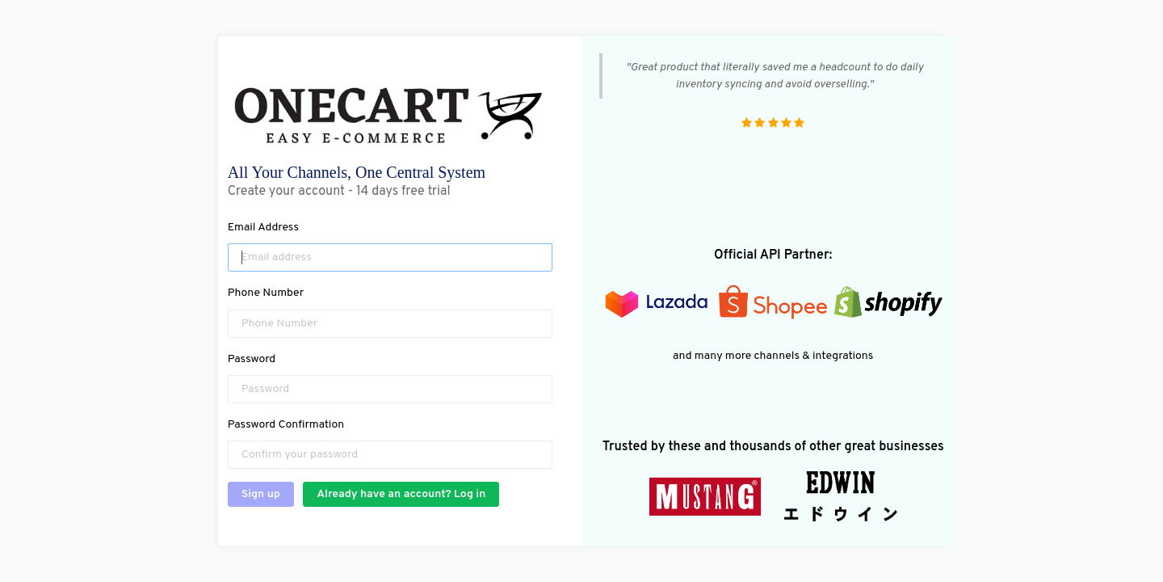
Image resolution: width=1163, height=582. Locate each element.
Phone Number (266, 293)
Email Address (263, 227)
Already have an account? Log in (401, 494)
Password (251, 359)
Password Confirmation (286, 425)
